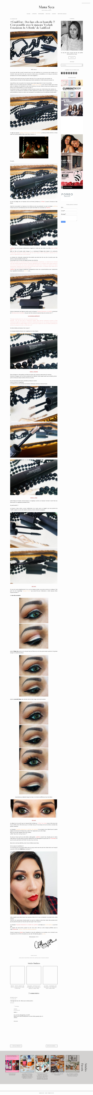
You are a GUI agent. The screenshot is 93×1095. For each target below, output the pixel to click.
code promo (27, 957)
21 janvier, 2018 (13, 998)
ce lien (43, 933)
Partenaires (41, 13)
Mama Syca (46, 7)
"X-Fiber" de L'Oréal (36, 84)
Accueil (28, 13)
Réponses (17, 1006)
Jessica (15, 1009)
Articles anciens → (51, 1045)
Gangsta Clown (26, 590)
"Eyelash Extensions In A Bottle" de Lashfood (30, 132)
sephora (47, 957)
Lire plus (72, 57)
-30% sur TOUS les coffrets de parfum (27, 929)
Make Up (39, 957)
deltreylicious (13, 997)
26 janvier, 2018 (17, 1010)
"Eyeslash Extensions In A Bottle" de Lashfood (27, 829)
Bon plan (48, 13)
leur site (26, 270)
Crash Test (32, 957)
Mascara (43, 957)
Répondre (12, 1002)
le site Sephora (49, 924)
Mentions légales (62, 13)
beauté (23, 957)
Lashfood (55, 206)
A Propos (34, 13)
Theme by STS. (51, 1093)
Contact (54, 13)
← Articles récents (16, 1045)
